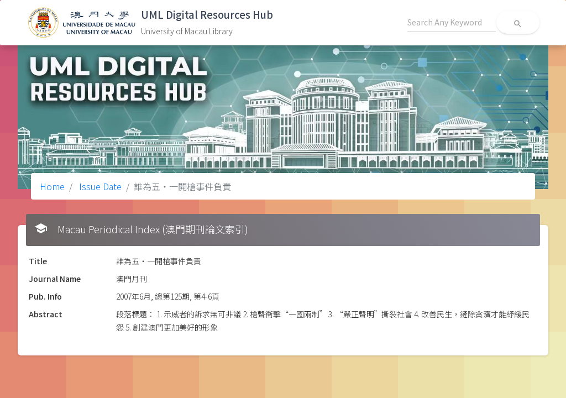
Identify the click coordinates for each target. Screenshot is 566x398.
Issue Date (99, 186)
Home (52, 186)
